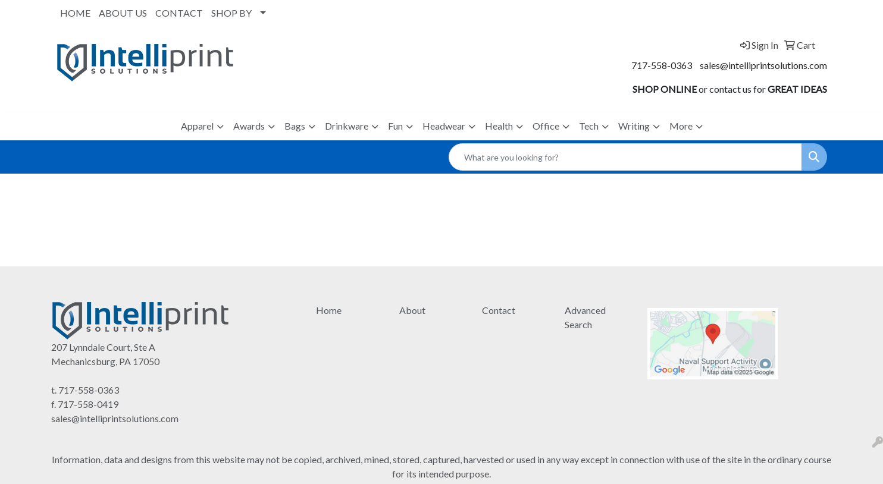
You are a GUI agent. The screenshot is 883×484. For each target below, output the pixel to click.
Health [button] (499, 125)
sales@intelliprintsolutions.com (763, 65)
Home (329, 310)
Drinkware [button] (346, 125)
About (412, 310)
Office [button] (546, 125)
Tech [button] (589, 125)
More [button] (681, 125)
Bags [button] (294, 125)
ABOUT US (123, 12)
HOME (75, 12)
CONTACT (179, 12)
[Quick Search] (625, 157)
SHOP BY (231, 12)
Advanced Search (585, 317)
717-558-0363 (661, 65)
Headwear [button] (443, 125)
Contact (498, 310)
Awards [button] (249, 125)
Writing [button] (634, 125)
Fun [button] (395, 125)
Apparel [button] (197, 125)
